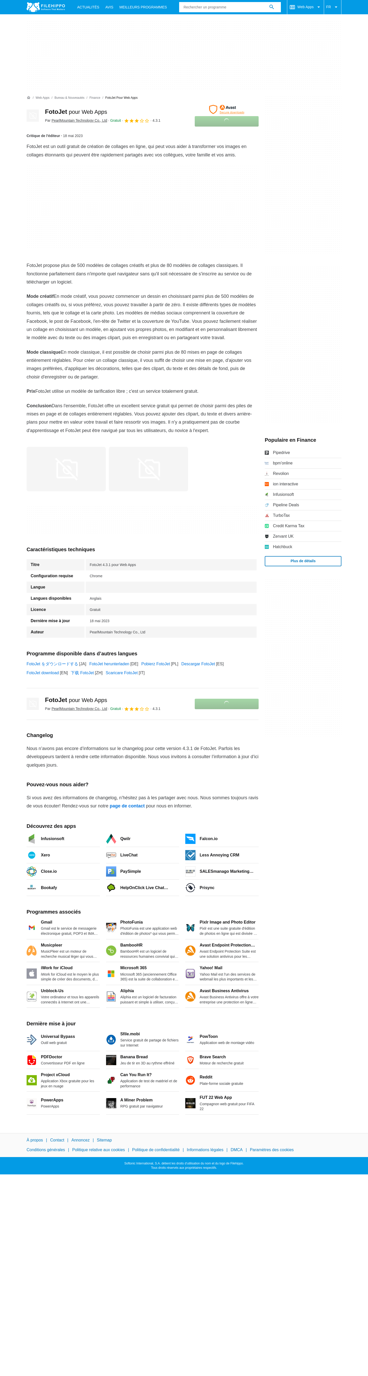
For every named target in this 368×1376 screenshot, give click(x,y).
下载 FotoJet (82, 673)
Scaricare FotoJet (121, 673)
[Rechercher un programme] (272, 7)
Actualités (88, 7)
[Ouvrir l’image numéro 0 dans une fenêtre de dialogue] (66, 469)
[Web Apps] (42, 98)
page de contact (127, 805)
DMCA (237, 1150)
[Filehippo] (46, 7)
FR (332, 7)
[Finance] (94, 98)
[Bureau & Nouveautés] (69, 98)
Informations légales (205, 1150)
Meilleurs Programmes (143, 7)
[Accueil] (29, 97)
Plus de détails (303, 561)
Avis (109, 7)
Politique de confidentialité (156, 1150)
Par (76, 120)
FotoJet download (43, 673)
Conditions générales (46, 1150)
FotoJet (76, 111)
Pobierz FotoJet (155, 664)
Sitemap (104, 1140)
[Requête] (230, 7)
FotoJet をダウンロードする (52, 664)
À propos (35, 1140)
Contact (57, 1140)
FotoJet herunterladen (109, 664)
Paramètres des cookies (272, 1150)
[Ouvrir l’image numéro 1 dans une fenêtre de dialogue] (148, 469)
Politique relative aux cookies (98, 1150)
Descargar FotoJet (198, 664)
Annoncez (81, 1140)
